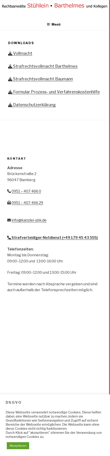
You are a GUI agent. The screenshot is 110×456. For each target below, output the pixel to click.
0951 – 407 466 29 (27, 203)
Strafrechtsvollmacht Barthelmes (42, 66)
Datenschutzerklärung (32, 104)
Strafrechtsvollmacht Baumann (40, 79)
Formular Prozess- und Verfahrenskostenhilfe (54, 91)
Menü (54, 24)
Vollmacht (20, 53)
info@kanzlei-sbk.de (29, 220)
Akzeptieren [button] (17, 445)
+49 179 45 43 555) (80, 237)
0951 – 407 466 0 (26, 191)
